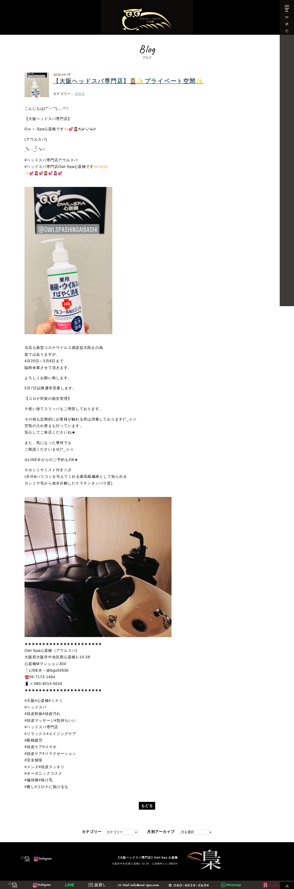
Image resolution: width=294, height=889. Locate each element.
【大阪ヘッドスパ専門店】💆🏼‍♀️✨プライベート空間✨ (128, 81)
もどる (147, 806)
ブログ (79, 94)
